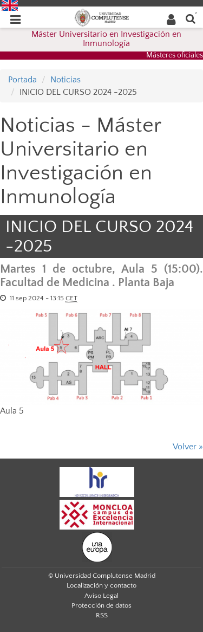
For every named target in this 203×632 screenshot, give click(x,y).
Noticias (65, 80)
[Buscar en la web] (190, 18)
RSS (102, 615)
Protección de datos (101, 605)
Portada (22, 80)
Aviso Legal (101, 595)
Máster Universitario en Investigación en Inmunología (106, 39)
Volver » (188, 447)
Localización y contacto (101, 585)
